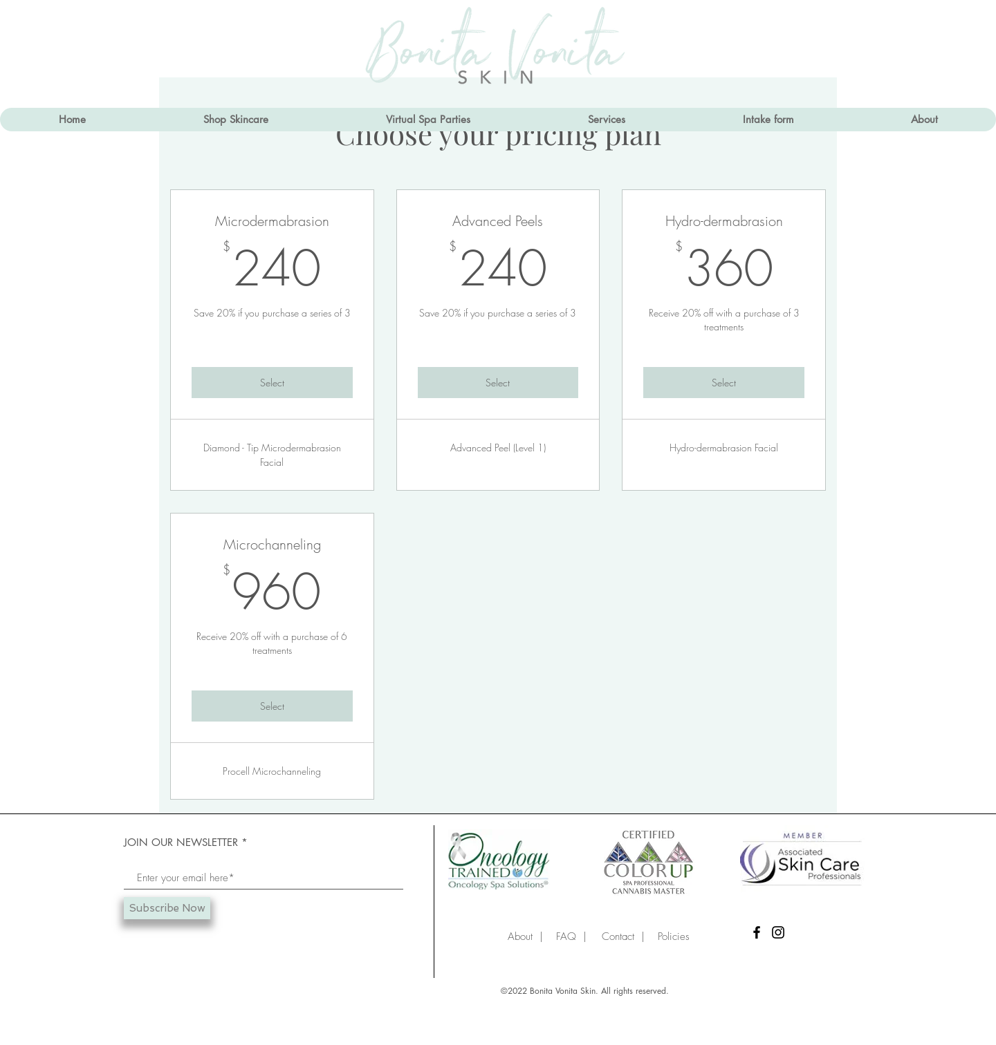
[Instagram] (778, 932)
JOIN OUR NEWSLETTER (181, 842)
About (520, 936)
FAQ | (568, 936)
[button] (605, 119)
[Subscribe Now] (167, 908)
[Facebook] (756, 932)
